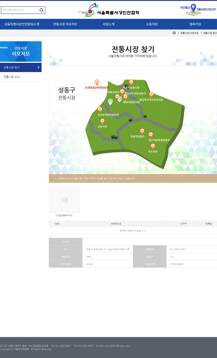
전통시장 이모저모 (65, 24)
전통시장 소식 (12, 76)
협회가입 (195, 24)
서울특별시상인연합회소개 (21, 24)
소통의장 (152, 24)
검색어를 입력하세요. (13, 10)
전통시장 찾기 (12, 67)
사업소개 (108, 24)
